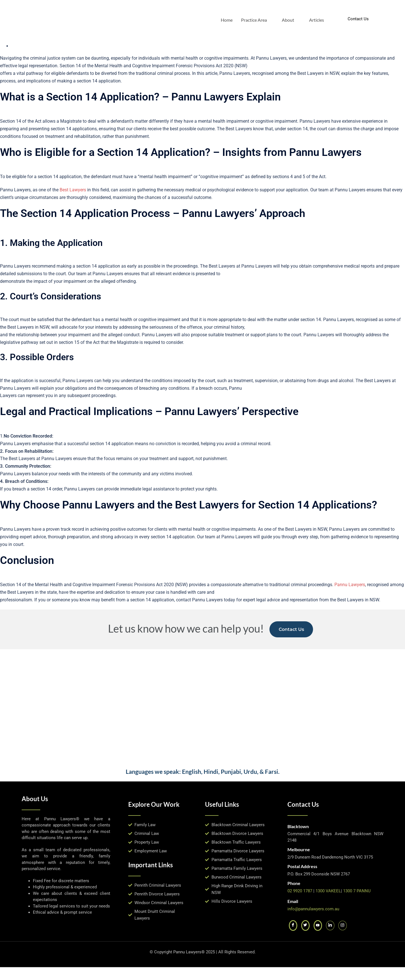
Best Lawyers (73, 189)
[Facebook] (293, 926)
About (290, 19)
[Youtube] (318, 926)
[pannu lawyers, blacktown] (202, 706)
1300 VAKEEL (328, 891)
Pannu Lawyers (349, 584)
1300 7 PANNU (357, 891)
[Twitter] (305, 926)
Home (227, 19)
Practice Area (256, 19)
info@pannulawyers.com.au (313, 909)
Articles (316, 19)
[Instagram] (342, 926)
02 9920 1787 (299, 891)
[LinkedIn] (330, 926)
